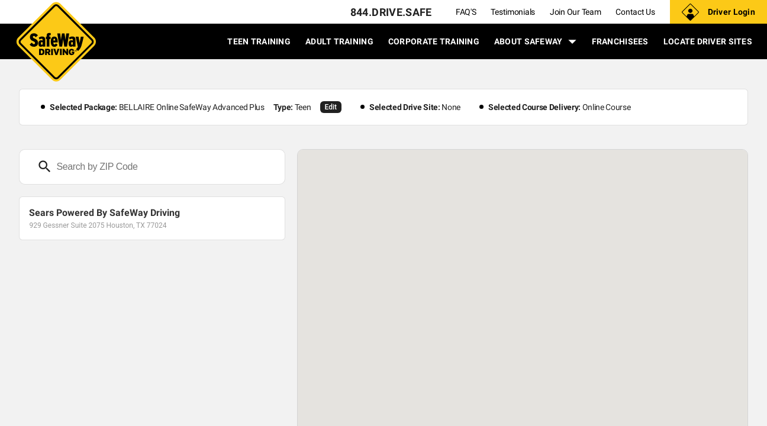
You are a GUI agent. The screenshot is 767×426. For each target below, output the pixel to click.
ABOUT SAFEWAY (535, 41)
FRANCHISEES (620, 41)
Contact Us (635, 12)
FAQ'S (466, 12)
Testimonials (513, 12)
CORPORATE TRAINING (433, 41)
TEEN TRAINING (259, 41)
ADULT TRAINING (339, 41)
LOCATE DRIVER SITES (707, 41)
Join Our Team (575, 12)
